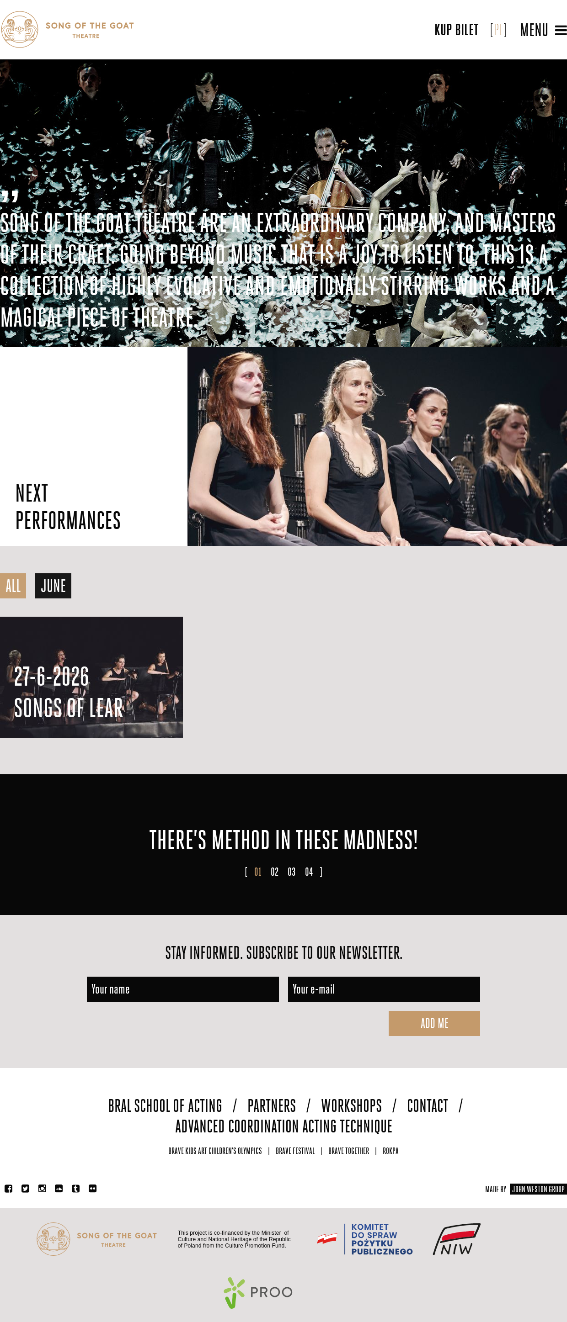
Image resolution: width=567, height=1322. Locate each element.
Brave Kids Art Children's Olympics (215, 1151)
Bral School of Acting (165, 1105)
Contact (427, 1105)
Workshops (351, 1105)
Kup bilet (456, 30)
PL (498, 30)
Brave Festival (295, 1151)
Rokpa (391, 1151)
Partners (271, 1105)
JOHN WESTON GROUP (538, 1189)
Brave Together (348, 1151)
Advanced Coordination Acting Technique (283, 1126)
